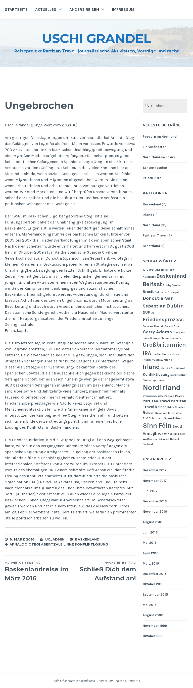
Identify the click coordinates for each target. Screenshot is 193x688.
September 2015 (155, 594)
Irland (147, 215)
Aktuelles (45, 9)
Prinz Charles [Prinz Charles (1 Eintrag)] (176, 407)
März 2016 (151, 563)
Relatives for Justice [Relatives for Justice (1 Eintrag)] (168, 413)
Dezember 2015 (155, 574)
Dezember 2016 (155, 501)
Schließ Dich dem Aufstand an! (103, 571)
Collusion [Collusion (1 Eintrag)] (161, 292)
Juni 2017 (150, 491)
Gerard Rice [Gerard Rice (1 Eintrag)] (171, 326)
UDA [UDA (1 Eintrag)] (160, 433)
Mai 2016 (150, 543)
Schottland (151, 246)
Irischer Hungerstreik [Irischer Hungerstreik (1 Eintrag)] (165, 354)
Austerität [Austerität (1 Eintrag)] (149, 276)
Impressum (123, 9)
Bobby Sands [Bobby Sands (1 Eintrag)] (171, 285)
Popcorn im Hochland (160, 136)
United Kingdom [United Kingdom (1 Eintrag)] (174, 433)
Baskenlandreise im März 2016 (37, 571)
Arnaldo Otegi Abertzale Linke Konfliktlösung (59, 544)
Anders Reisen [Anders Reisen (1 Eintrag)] (164, 269)
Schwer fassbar (155, 168)
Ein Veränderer (154, 147)
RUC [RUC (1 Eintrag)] (145, 418)
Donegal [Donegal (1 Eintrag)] (173, 292)
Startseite (16, 9)
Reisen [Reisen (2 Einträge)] (149, 412)
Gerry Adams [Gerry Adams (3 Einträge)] (157, 332)
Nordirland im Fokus (159, 157)
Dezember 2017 (155, 470)
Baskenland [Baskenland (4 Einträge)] (171, 276)
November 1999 (155, 626)
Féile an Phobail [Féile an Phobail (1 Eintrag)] (153, 326)
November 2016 (155, 511)
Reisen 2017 (152, 178)
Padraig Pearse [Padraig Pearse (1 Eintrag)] (174, 396)
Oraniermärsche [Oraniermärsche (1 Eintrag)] (153, 396)
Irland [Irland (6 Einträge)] (151, 366)
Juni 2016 (150, 532)
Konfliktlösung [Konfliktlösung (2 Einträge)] (156, 374)
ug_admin (54, 539)
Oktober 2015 (153, 584)
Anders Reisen (84, 9)
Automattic (132, 681)
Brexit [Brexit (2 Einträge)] (148, 291)
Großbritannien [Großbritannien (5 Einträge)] (164, 344)
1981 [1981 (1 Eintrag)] (152, 269)
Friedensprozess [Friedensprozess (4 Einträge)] (163, 319)
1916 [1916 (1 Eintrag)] (145, 269)
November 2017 (155, 481)
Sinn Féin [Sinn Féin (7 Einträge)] (157, 425)
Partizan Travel (155, 235)
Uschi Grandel (96, 38)
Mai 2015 (150, 605)
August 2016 (152, 522)
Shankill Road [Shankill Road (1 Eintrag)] (173, 418)
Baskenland (87, 539)
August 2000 (153, 615)
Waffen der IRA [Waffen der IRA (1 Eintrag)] (152, 439)
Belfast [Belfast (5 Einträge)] (152, 284)
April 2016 (150, 553)
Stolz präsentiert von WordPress (74, 681)
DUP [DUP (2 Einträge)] (146, 312)
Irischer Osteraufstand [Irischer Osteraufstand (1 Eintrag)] (157, 359)
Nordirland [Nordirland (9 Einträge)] (162, 387)
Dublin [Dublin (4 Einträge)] (175, 305)
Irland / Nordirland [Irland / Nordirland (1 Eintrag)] (173, 368)
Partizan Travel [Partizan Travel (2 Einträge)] (156, 401)
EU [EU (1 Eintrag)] (152, 313)
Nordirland (151, 225)
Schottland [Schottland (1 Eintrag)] (156, 418)
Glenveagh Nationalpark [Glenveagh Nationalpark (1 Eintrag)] (165, 338)
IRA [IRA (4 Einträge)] (147, 353)
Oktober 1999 (153, 636)
